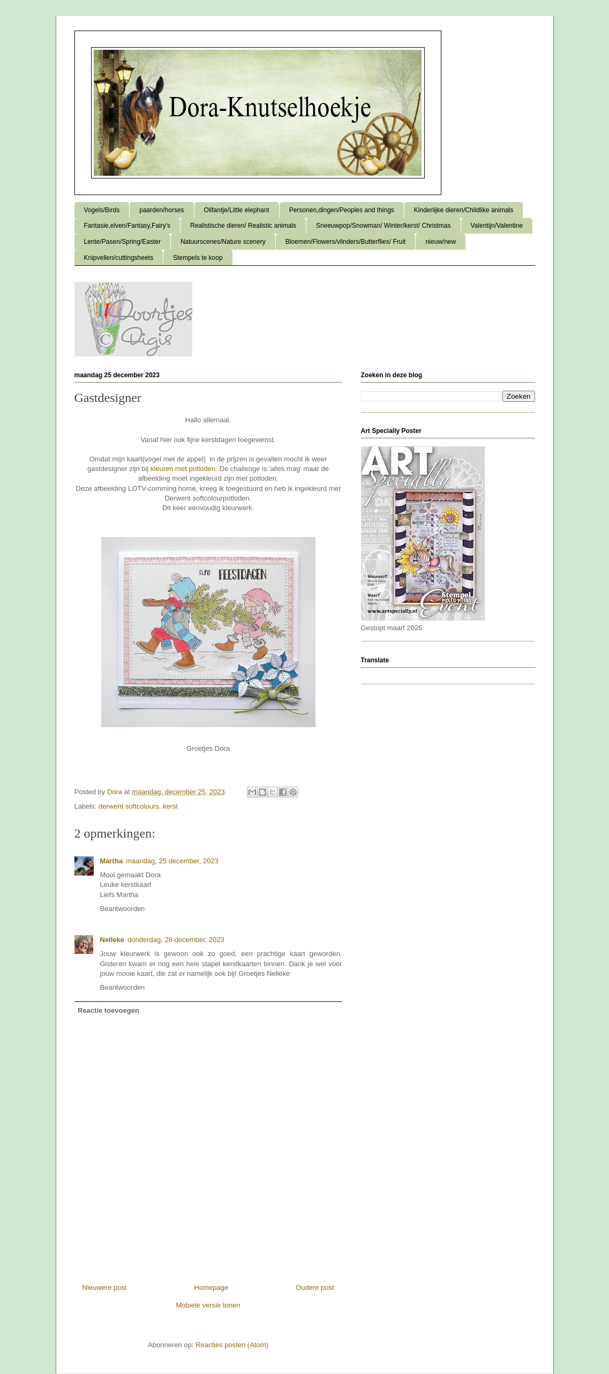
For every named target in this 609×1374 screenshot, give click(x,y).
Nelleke (112, 940)
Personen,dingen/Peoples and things (341, 210)
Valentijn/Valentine (497, 225)
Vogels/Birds (102, 210)
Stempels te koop (198, 258)
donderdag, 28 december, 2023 (175, 940)
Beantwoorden (122, 909)
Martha (111, 861)
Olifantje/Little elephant (236, 210)
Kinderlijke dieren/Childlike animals (463, 210)
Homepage (211, 1287)
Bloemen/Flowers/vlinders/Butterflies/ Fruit (345, 241)
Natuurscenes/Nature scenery (223, 241)
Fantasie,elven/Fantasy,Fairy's (127, 225)
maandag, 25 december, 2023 (172, 861)
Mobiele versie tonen (208, 1305)
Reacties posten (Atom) (232, 1345)
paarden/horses (161, 210)
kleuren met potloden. (184, 469)
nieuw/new (440, 241)
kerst (170, 806)
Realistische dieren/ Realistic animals (243, 225)
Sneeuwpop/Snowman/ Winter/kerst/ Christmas (383, 225)
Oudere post (315, 1287)
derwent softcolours (129, 806)
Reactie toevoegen (108, 1010)
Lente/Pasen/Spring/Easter (122, 241)
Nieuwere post (104, 1287)
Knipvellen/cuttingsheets (118, 258)
